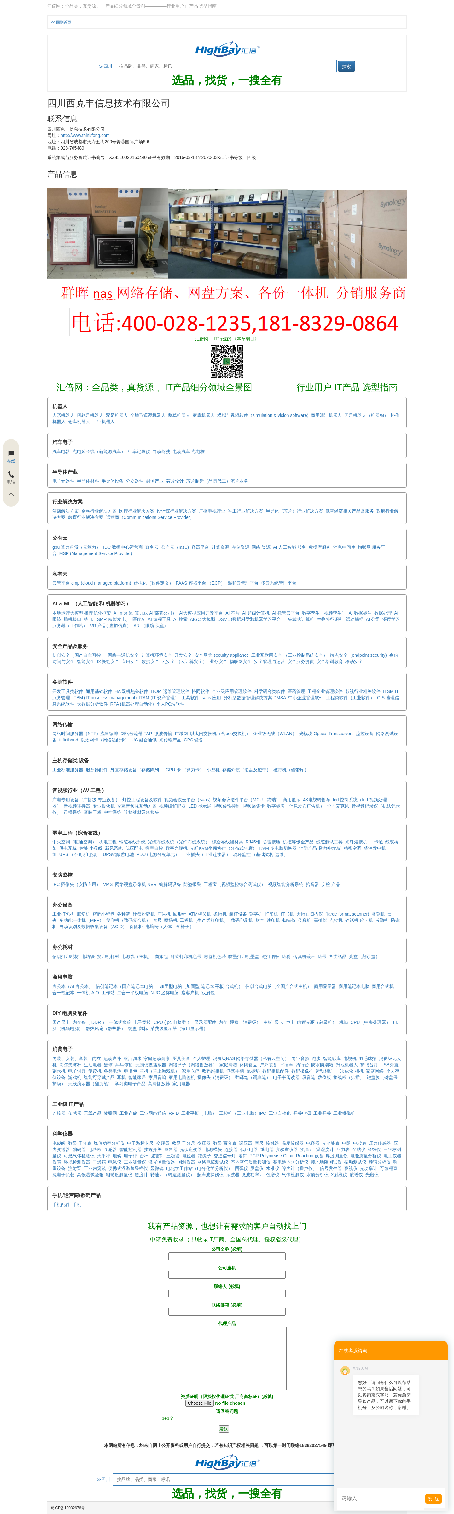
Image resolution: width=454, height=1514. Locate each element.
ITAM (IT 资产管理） (159, 697)
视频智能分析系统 (285, 884)
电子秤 (130, 1155)
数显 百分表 (224, 1143)
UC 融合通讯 (144, 739)
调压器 (245, 1143)
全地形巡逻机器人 (148, 415)
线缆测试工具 (329, 841)
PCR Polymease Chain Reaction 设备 (286, 1155)
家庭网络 (375, 1071)
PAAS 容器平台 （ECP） (200, 583)
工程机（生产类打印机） (204, 920)
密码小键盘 (104, 913)
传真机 (304, 920)
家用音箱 (157, 1077)
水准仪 (272, 1168)
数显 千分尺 (183, 1143)
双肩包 (208, 992)
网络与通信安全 (123, 655)
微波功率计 (253, 1174)
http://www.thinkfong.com (85, 135)
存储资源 (240, 547)
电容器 (312, 1143)
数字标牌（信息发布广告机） (295, 805)
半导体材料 (88, 481)
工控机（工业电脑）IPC (242, 1113)
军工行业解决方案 (245, 510)
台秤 (144, 1155)
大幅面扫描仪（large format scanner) (332, 913)
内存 (222, 1022)
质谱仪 (356, 1174)
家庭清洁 (228, 1064)
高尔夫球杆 (70, 1064)
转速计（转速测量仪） (172, 1174)
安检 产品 (330, 884)
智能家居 (137, 1077)
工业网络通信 (153, 1113)
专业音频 (300, 1058)
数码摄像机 (302, 1071)
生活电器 (93, 1064)
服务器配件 (97, 769)
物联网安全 (241, 661)
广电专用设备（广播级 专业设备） (86, 799)
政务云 (152, 547)
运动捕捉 (355, 619)
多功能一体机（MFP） (81, 920)
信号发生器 (331, 1168)
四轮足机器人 (90, 415)
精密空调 (352, 848)
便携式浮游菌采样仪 (128, 1168)
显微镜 (157, 1168)
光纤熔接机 (356, 841)
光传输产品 (170, 739)
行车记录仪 (139, 451)
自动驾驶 (161, 451)
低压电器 (249, 1149)
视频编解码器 (172, 805)
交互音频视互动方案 (137, 805)
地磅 (117, 1155)
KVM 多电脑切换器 (277, 848)
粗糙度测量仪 (119, 1174)
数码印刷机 (242, 920)
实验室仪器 (287, 1149)
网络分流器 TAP (136, 733)
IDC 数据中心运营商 (123, 547)
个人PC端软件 (170, 703)
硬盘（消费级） (245, 1022)
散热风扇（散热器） (105, 1028)
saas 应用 (211, 697)
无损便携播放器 (150, 1064)
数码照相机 (213, 1071)
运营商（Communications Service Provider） (150, 517)
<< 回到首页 (61, 22)
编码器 (79, 1149)
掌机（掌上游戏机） (159, 1071)
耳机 (121, 1077)
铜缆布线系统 (132, 841)
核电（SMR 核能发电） (107, 619)
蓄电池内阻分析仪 (290, 1162)
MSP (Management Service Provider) (95, 553)
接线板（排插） (348, 1077)
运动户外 (112, 1058)
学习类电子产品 (130, 1083)
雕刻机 (378, 913)
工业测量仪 (135, 1162)
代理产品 (227, 1356)
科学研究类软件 (269, 691)
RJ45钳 (253, 841)
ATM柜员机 (200, 913)
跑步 (316, 1058)
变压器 (204, 1143)
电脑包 (130, 1071)
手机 (77, 1204)
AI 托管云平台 (286, 612)
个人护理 (201, 1058)
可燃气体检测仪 (79, 1155)
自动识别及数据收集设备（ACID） (93, 926)
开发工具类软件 (67, 691)
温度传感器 (293, 1143)
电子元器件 (63, 481)
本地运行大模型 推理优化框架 (81, 612)
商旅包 (161, 956)
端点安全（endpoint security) (358, 655)
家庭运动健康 (156, 1058)
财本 (259, 920)
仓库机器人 (79, 421)
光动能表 (331, 1143)
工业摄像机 (344, 1113)
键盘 (132, 1028)
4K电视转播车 (316, 799)
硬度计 (141, 1174)
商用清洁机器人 (326, 415)
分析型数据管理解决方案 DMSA (255, 697)
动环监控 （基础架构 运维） (260, 854)
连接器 (59, 1113)
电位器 (188, 1155)
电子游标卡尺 (140, 1143)
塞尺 (259, 1143)
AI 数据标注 (360, 612)
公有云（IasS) (175, 547)
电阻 (346, 1143)
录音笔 (308, 1077)
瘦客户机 (190, 992)
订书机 (287, 913)
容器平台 (200, 547)
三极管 (173, 1155)
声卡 (290, 1022)
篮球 (108, 1064)
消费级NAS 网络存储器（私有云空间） (251, 1058)
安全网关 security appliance (222, 655)
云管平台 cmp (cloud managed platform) (91, 583)
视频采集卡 (254, 805)
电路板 (95, 1149)
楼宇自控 (154, 848)
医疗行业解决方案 (136, 510)
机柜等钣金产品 (298, 841)
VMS (108, 884)
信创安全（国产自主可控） (78, 655)
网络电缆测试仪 (212, 1162)
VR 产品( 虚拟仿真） (110, 625)
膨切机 (83, 913)
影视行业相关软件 (363, 691)
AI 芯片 (232, 612)
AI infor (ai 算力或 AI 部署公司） (145, 612)
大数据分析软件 (92, 703)
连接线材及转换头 (141, 812)
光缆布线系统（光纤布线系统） (179, 841)
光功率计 (368, 1168)
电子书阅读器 (286, 1077)
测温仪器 (186, 1162)
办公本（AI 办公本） (72, 986)
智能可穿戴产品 (99, 1077)
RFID (174, 1113)
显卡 (279, 1022)
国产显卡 (61, 1022)
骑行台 (302, 1064)
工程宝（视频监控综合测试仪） (234, 884)
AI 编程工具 (159, 619)
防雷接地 (271, 841)
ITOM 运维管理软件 (170, 691)
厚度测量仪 (337, 1155)
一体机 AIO (88, 992)
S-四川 (105, 66)
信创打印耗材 (65, 956)
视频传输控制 (227, 805)
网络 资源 (261, 547)
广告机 (164, 913)
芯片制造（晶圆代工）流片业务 (217, 481)
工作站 (108, 992)
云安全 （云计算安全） (184, 661)
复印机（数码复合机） (128, 920)
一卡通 (376, 841)
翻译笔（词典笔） (253, 1077)
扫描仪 (289, 920)
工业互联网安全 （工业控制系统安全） (289, 655)
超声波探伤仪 (210, 1174)
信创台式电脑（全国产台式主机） (278, 986)
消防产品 (308, 848)
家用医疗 (191, 1071)
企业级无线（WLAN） (275, 733)
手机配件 (61, 1204)
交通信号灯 (225, 1155)
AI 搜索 (180, 619)
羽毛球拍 (367, 1058)
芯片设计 (175, 481)
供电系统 (68, 848)
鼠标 (143, 1028)
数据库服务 (320, 547)
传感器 (74, 1113)
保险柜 (136, 926)
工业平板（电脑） (199, 1113)
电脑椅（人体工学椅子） (169, 926)
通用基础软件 (99, 691)
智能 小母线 (91, 848)
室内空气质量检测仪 (251, 1162)
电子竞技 (142, 1022)
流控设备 (365, 733)
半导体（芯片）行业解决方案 (294, 510)
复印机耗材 (108, 956)
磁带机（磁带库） (291, 769)
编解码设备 (170, 884)
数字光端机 (177, 848)
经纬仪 (374, 1149)
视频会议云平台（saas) (187, 799)
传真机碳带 (304, 956)
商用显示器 (325, 986)
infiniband (68, 739)
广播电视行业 (212, 510)
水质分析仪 (317, 1174)
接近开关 (153, 1149)
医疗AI (138, 619)
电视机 (350, 1058)
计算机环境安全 (156, 655)
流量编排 (109, 733)
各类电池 (112, 1071)
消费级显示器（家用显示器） (179, 1028)
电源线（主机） (136, 956)
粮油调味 (132, 1058)
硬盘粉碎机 (144, 913)
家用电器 (181, 1083)
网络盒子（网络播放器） (193, 1064)
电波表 (359, 1143)
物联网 (110, 1113)
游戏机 (74, 1077)
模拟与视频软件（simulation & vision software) (262, 415)
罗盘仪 (257, 1168)
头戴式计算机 (301, 619)
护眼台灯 (369, 1064)
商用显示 (291, 799)
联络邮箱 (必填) (227, 1308)
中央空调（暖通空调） (74, 841)
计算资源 (220, 547)
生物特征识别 (330, 619)
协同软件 (200, 691)
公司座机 (227, 1271)
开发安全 (183, 655)
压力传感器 (380, 1143)
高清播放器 (159, 1083)
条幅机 (220, 913)
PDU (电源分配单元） (158, 854)
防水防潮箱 (322, 1064)
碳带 (322, 956)
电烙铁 (88, 956)
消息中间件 (344, 547)
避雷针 (157, 1155)
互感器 (110, 1149)
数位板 (324, 1077)
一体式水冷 (120, 1022)
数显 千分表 (79, 1143)
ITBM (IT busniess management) (105, 697)
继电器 (267, 1149)
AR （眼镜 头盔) (149, 625)
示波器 (232, 1174)
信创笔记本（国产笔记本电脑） (126, 986)
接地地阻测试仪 (326, 1162)
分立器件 (134, 481)
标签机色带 (215, 956)
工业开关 (322, 1113)
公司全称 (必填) (227, 1253)
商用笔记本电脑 (354, 986)
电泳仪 (114, 1162)
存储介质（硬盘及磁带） (246, 769)
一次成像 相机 (350, 1071)
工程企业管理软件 (325, 691)
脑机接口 (72, 619)
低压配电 (134, 848)
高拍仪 (320, 920)
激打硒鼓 (270, 956)
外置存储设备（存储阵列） (136, 769)
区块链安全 (108, 661)
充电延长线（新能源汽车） (99, 451)
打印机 (271, 913)
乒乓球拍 (124, 1064)
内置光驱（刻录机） (317, 1022)
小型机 (213, 769)
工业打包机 (63, 913)
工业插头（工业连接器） (206, 854)
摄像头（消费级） (215, 1077)
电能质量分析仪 (365, 1155)
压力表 (343, 1149)
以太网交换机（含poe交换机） (220, 733)
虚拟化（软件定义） (153, 583)
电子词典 (77, 1071)
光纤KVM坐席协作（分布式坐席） (223, 848)
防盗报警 (192, 884)
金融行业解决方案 (99, 510)
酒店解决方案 (65, 510)
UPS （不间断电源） (80, 854)
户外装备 (268, 1064)
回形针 (179, 913)
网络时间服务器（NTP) (75, 733)
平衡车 (286, 1064)
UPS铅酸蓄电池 (118, 854)
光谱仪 (372, 1174)
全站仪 (358, 1149)
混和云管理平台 (243, 583)
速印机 (273, 920)
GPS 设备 (193, 739)
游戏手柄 (235, 1071)
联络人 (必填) (227, 1290)
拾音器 (312, 884)
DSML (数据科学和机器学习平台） (251, 619)
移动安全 (354, 661)
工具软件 (190, 697)
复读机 (95, 1071)
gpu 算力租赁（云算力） (76, 547)
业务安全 (218, 661)
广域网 (181, 733)
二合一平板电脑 (132, 992)
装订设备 (238, 913)
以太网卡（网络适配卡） (105, 739)
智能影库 (332, 1058)
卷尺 (157, 920)
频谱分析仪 (380, 1162)
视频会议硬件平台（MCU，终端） (246, 799)
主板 (267, 1022)
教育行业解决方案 (85, 517)
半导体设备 (113, 481)
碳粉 (286, 956)
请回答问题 (227, 1415)
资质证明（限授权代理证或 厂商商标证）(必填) (227, 1400)
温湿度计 (325, 1149)
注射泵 (74, 1168)
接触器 (272, 1143)
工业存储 (128, 1113)
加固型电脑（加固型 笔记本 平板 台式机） (201, 986)
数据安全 (150, 661)
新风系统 (114, 848)
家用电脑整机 (182, 1077)
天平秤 (103, 1155)
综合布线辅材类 (227, 841)
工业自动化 (280, 1113)
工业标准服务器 (67, 769)
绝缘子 (204, 1155)
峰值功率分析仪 (109, 1143)
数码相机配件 (275, 1071)
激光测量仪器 (161, 1162)
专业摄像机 (104, 805)
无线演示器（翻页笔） (90, 1083)
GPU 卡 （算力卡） (185, 769)
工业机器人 (104, 421)
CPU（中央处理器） (371, 1022)
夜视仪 (351, 1168)
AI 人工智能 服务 (289, 547)
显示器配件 (205, 1022)
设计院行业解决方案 (176, 510)
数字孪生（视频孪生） (324, 612)
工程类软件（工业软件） (350, 697)
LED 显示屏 (199, 805)
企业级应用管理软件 (232, 691)
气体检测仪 (293, 1174)
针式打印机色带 (186, 956)
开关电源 (302, 1113)
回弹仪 (241, 1168)
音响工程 (93, 812)
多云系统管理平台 (278, 583)
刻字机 (255, 913)
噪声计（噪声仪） (299, 1168)
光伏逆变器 (191, 1149)
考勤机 (381, 920)
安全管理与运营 (269, 661)
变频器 (162, 1143)
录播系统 (72, 812)
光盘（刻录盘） (364, 956)
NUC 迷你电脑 (164, 992)
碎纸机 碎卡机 (359, 920)
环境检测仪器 (77, 1162)
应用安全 (130, 661)
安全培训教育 (330, 661)
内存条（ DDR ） (90, 1022)
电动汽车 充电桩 (188, 451)
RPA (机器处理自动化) (132, 703)
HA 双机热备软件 (131, 691)
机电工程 (108, 841)
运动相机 (324, 1071)
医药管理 (296, 691)
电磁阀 (59, 1143)
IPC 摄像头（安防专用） (76, 884)
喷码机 (171, 920)
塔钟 (242, 1155)
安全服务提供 (301, 661)
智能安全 (86, 661)
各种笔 (123, 913)
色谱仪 (272, 1174)
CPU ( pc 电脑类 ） (173, 1022)
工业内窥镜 (95, 1168)
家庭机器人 (204, 415)
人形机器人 (63, 415)
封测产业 (155, 481)
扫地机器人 (347, 1064)
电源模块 (213, 1149)
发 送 (433, 1498)
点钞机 (336, 920)
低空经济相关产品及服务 (349, 510)
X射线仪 (339, 1174)
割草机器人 (179, 415)
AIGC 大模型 (202, 619)
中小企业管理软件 (305, 697)
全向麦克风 (338, 805)
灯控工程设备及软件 (142, 799)
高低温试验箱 (90, 1174)
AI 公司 (373, 619)
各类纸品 (337, 956)
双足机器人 (117, 415)
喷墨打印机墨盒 (243, 956)
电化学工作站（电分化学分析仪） (199, 1168)
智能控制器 (130, 1149)
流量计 (307, 1149)
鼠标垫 (253, 1071)
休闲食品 (248, 1064)
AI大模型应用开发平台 (201, 612)
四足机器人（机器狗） (366, 415)
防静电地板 (330, 848)
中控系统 (112, 812)
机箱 (343, 1022)
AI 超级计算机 (256, 612)
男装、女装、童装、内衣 (76, 1058)
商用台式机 (383, 986)
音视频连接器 (77, 805)
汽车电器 (61, 451)
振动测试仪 (355, 1162)
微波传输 (163, 733)
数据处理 (383, 612)
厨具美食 (181, 1058)
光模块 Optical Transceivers (326, 733)
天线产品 (93, 1113)
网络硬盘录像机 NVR (135, 884)
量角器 (171, 1149)
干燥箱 (99, 1162)
